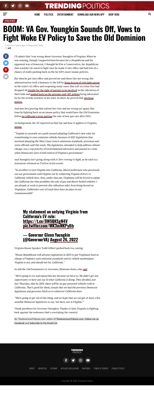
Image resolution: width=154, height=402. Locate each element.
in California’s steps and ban (38, 116)
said (85, 269)
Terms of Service (101, 368)
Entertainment (65, 14)
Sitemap (53, 368)
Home (37, 14)
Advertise (42, 368)
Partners (86, 368)
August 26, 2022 (64, 239)
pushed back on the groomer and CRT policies (70, 94)
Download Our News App (90, 14)
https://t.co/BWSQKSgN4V (45, 221)
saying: (18, 126)
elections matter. (29, 101)
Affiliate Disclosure (70, 368)
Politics (48, 14)
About (32, 368)
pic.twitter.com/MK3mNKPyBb (48, 226)
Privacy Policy (118, 368)
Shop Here (113, 14)
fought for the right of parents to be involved (62, 90)
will (9, 48)
